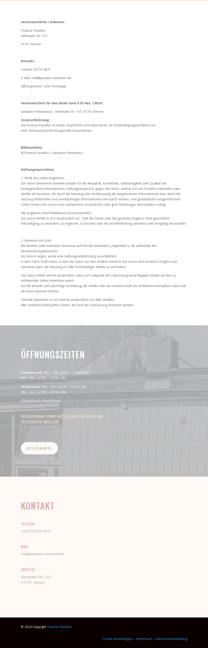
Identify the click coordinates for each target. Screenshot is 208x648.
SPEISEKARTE (39, 448)
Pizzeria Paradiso (59, 627)
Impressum (144, 639)
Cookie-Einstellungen (117, 639)
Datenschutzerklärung (171, 639)
